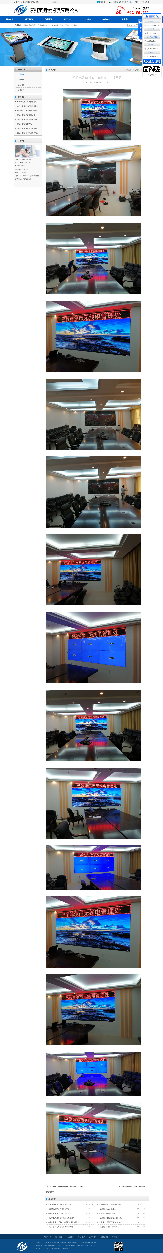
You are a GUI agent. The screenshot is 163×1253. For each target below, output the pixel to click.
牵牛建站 (47, 1248)
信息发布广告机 (71, 25)
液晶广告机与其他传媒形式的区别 (60, 1227)
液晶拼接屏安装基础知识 (26, 115)
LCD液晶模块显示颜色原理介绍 (59, 1204)
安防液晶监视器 (29, 25)
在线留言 (106, 19)
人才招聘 (87, 19)
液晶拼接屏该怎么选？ (25, 124)
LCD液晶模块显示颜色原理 (27, 102)
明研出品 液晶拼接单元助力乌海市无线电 (68, 1186)
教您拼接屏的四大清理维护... (27, 106)
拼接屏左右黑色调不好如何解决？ (111, 1222)
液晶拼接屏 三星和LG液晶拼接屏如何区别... (64, 1222)
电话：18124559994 (151, 49)
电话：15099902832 (151, 33)
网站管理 (65, 1248)
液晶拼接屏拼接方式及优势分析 (110, 1218)
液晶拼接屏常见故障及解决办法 (59, 1213)
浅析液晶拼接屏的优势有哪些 (58, 1209)
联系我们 (125, 19)
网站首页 (9, 19)
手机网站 (136, 2)
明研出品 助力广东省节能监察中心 (134, 1186)
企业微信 (125, 2)
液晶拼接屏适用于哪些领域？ (109, 1227)
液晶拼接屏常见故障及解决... (27, 120)
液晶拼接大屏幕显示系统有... (27, 129)
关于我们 (29, 19)
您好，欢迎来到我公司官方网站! (27, 2)
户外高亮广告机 (43, 25)
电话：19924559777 (151, 41)
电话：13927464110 (151, 25)
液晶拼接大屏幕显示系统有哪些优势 (61, 1218)
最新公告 (21, 90)
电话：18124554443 (151, 56)
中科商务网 (56, 1248)
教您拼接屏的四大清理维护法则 (110, 1204)
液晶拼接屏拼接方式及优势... (27, 133)
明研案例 (21, 74)
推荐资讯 (21, 97)
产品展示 (48, 19)
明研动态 (67, 19)
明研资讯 (21, 80)
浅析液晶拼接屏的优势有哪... (27, 111)
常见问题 (21, 85)
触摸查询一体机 (57, 25)
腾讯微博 (103, 2)
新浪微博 (114, 2)
